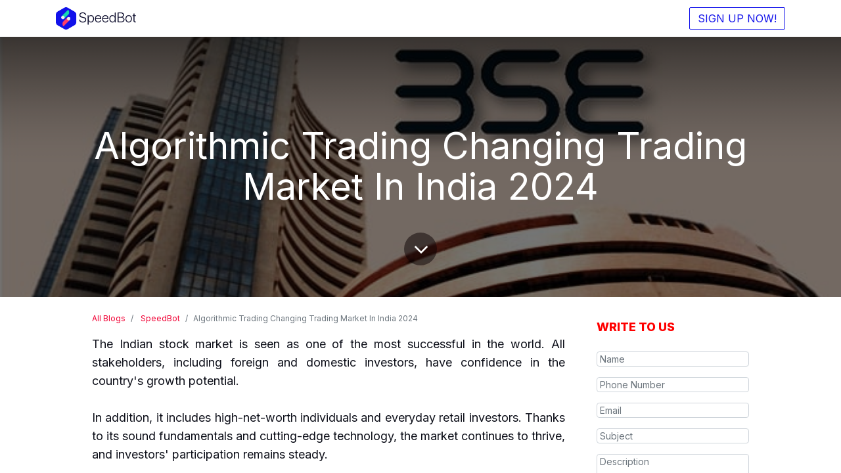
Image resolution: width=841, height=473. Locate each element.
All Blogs (108, 318)
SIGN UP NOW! (737, 18)
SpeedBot (160, 318)
